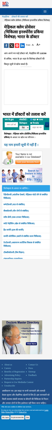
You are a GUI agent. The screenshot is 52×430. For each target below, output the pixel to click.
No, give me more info (17, 417)
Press (30, 368)
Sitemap (31, 371)
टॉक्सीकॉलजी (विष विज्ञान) (13, 252)
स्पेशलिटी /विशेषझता (23, 121)
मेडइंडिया (5, 17)
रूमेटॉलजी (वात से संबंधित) (14, 204)
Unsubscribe (9, 386)
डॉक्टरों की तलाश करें (20, 17)
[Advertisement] (24, 86)
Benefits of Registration (14, 371)
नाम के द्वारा (9, 119)
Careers (7, 368)
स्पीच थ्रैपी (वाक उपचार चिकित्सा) (16, 217)
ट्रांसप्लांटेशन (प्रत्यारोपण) (13, 259)
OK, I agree (5, 417)
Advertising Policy (12, 375)
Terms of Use (23, 412)
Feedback (32, 375)
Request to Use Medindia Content (18, 382)
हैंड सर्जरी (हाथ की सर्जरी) (13, 230)
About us (8, 364)
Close (27, 417)
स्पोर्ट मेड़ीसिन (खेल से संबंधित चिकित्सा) (19, 223)
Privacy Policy (9, 412)
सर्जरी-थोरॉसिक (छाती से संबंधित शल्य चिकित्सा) (22, 236)
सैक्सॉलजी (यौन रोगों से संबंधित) (16, 211)
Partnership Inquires (13, 379)
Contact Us (33, 364)
